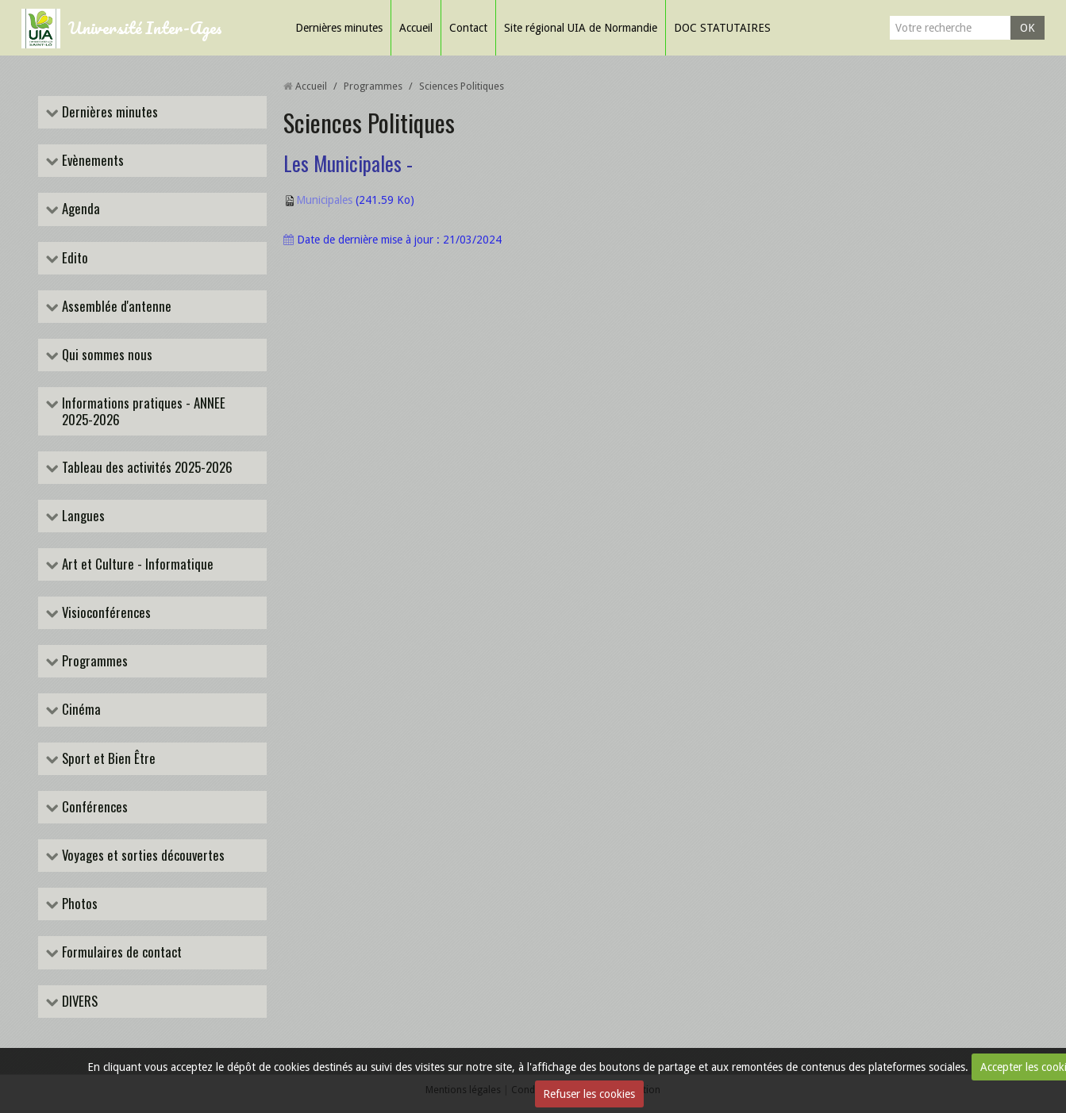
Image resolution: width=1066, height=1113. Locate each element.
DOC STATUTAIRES (722, 27)
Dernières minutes (339, 27)
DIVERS (78, 1001)
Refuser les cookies (589, 1094)
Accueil (416, 27)
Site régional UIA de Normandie (580, 27)
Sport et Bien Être (107, 758)
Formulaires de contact (120, 952)
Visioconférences (105, 612)
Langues (82, 516)
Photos (78, 904)
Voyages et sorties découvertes (142, 855)
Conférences (93, 807)
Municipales (324, 200)
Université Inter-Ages (145, 27)
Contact (468, 27)
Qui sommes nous (105, 355)
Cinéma (80, 709)
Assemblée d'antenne (115, 306)
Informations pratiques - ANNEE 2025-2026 (142, 411)
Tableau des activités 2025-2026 (146, 467)
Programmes (93, 661)
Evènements (91, 160)
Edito (73, 258)
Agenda (79, 209)
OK (1027, 27)
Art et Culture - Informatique (136, 564)
